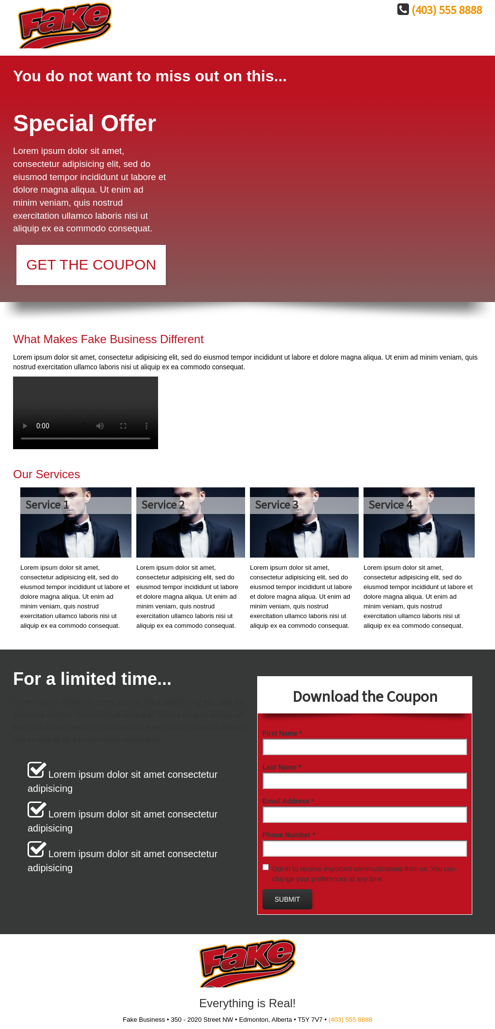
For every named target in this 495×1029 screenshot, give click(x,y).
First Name (282, 733)
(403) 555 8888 (446, 10)
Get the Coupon (91, 264)
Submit (287, 899)
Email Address (288, 801)
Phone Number (288, 835)
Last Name (281, 767)
